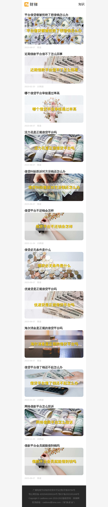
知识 (81, 4)
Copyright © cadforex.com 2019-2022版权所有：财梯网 (54, 498)
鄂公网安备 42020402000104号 (43, 494)
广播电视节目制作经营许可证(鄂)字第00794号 (54, 490)
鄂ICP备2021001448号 (68, 494)
